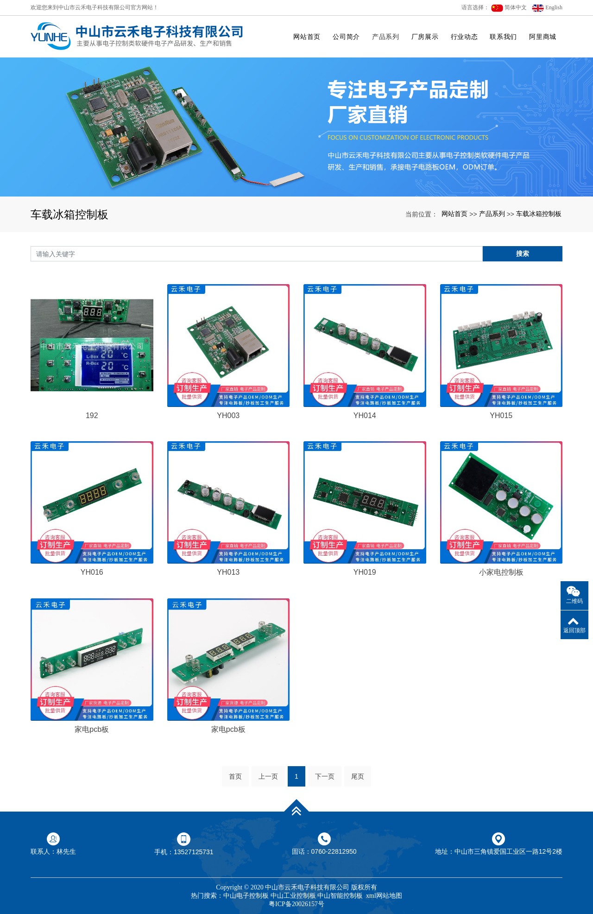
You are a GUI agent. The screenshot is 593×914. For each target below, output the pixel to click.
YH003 (228, 415)
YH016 (92, 572)
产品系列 (385, 36)
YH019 (364, 572)
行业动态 (464, 36)
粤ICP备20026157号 (296, 904)
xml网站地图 (384, 895)
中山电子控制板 (246, 895)
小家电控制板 (501, 572)
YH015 (501, 415)
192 (92, 415)
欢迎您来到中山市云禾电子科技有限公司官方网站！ (94, 7)
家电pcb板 (92, 729)
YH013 (228, 572)
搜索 (522, 253)
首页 (235, 776)
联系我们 (503, 36)
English (547, 8)
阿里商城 (542, 36)
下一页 (324, 776)
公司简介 (346, 36)
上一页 (268, 776)
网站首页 (307, 36)
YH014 (364, 415)
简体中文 (509, 8)
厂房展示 (425, 36)
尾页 (357, 776)
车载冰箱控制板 (538, 213)
